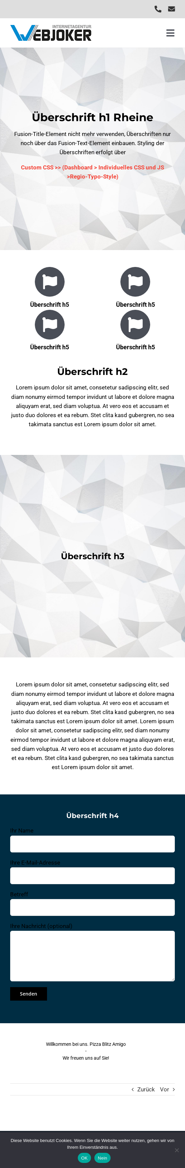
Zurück (146, 1089)
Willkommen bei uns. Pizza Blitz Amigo (86, 1044)
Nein (102, 1158)
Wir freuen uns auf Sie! (86, 1058)
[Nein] (176, 1150)
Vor (164, 1089)
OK (84, 1158)
